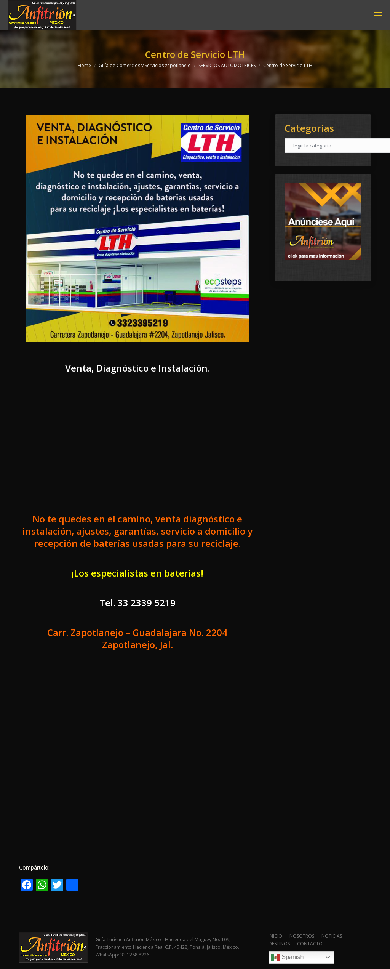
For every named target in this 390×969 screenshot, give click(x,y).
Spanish (287, 957)
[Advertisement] (137, 450)
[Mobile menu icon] (377, 15)
